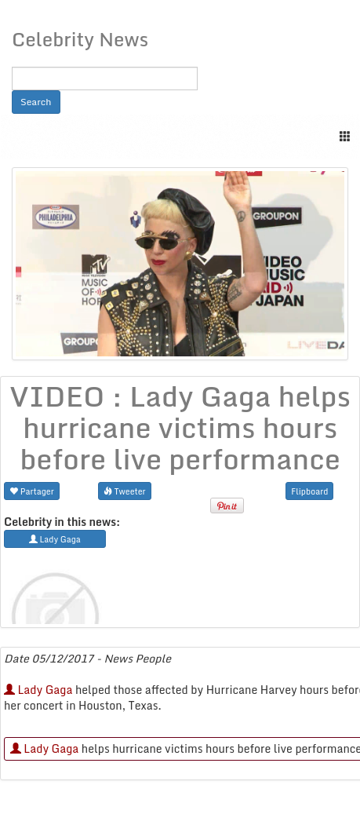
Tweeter (125, 491)
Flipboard (309, 491)
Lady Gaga (38, 690)
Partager (31, 491)
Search (36, 101)
